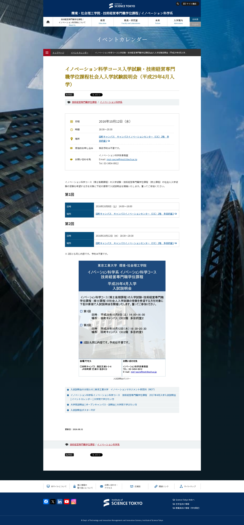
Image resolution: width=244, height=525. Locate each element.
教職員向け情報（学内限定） (188, 507)
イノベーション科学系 (111, 102)
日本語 (195, 19)
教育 (103, 22)
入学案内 (178, 22)
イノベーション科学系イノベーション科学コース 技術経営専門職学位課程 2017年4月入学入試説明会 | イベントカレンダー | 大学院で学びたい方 (123, 397)
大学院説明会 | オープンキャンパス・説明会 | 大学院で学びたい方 (104, 404)
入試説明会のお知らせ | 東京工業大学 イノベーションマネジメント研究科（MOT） (113, 389)
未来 (157, 22)
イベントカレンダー (79, 52)
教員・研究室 (131, 22)
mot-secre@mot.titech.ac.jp (122, 159)
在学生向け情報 (182, 503)
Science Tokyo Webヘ (185, 499)
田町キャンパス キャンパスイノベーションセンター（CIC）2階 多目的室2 (136, 213)
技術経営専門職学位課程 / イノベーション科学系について (72, 22)
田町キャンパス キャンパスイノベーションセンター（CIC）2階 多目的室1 (136, 243)
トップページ (48, 22)
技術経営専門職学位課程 (84, 102)
